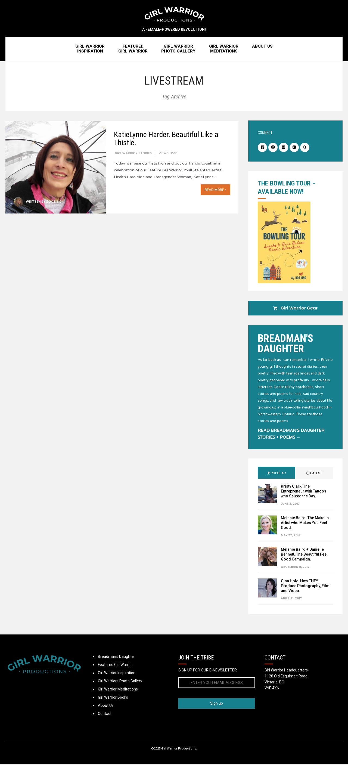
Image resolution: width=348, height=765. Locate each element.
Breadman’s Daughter (116, 657)
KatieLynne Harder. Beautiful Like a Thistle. (166, 139)
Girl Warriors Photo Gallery (120, 682)
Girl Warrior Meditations (118, 690)
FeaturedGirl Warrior (133, 50)
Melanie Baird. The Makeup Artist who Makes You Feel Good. (305, 524)
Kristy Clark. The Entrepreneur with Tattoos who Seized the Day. (303, 492)
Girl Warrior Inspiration (116, 674)
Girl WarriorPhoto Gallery (178, 50)
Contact (104, 715)
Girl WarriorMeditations (223, 50)
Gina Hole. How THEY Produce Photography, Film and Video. (305, 587)
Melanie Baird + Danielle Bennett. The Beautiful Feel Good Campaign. (304, 555)
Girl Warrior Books (113, 698)
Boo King (53, 202)
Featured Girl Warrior (115, 666)
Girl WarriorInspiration (90, 50)
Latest (314, 474)
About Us (262, 47)
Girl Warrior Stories (133, 154)
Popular (276, 474)
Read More (215, 190)
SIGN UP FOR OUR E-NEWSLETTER (207, 671)
